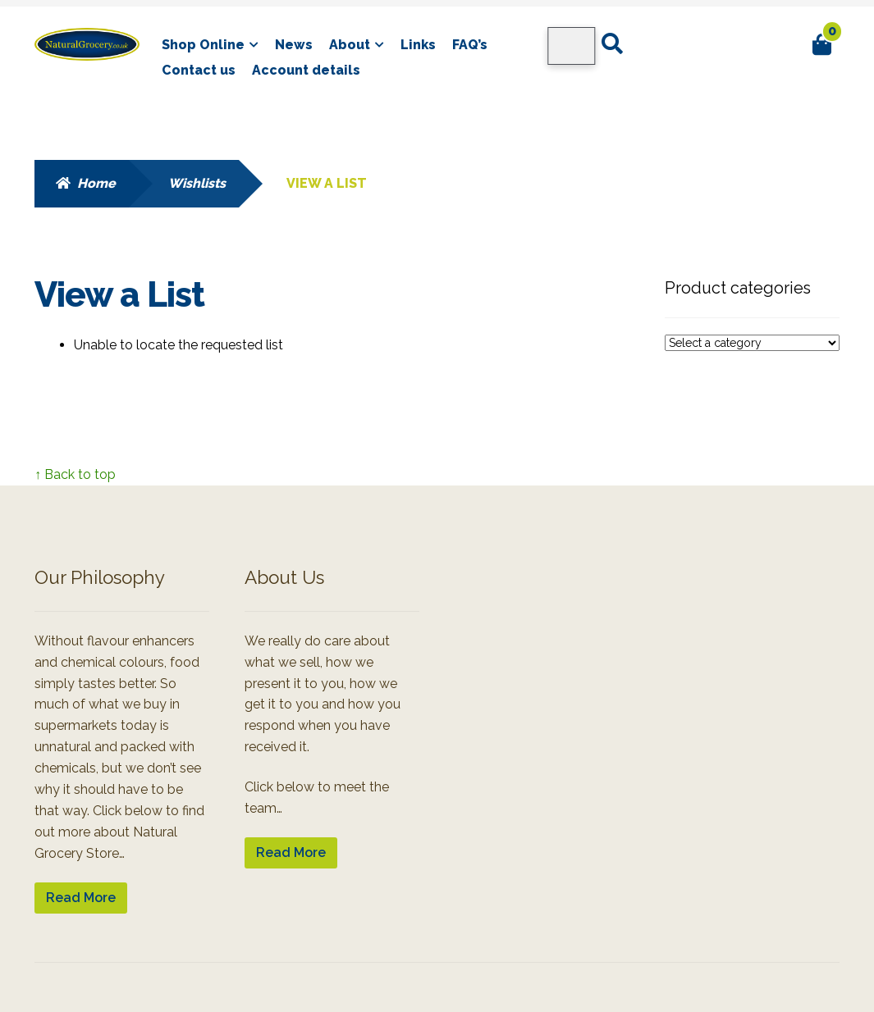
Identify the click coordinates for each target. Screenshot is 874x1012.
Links (418, 44)
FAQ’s (469, 44)
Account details (306, 70)
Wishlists (197, 183)
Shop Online (203, 44)
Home (96, 183)
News (294, 44)
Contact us (199, 70)
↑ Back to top (75, 474)
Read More (81, 897)
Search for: (611, 44)
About (349, 44)
